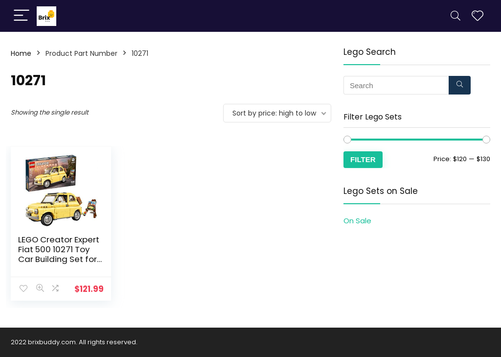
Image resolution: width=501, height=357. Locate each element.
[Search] (455, 16)
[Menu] (21, 16)
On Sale (357, 220)
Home (21, 53)
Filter (363, 159)
